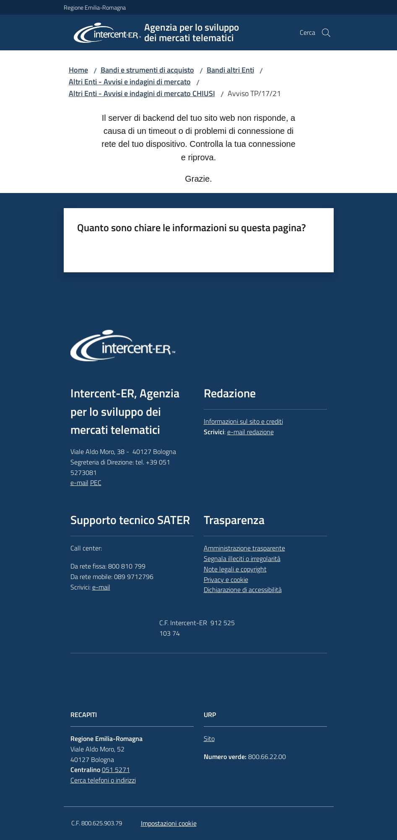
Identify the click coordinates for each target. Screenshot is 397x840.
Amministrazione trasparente (244, 548)
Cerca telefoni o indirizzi (103, 780)
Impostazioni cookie (169, 823)
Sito (209, 738)
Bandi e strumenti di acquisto (147, 70)
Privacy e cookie (226, 579)
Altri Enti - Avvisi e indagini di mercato (130, 81)
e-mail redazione (250, 432)
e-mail (79, 482)
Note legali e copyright (235, 569)
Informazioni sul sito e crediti (243, 421)
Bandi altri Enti (230, 70)
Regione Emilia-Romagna (95, 7)
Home (78, 70)
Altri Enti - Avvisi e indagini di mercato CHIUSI (142, 93)
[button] (326, 32)
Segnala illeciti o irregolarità (242, 558)
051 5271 (116, 769)
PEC (95, 482)
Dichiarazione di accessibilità (243, 589)
